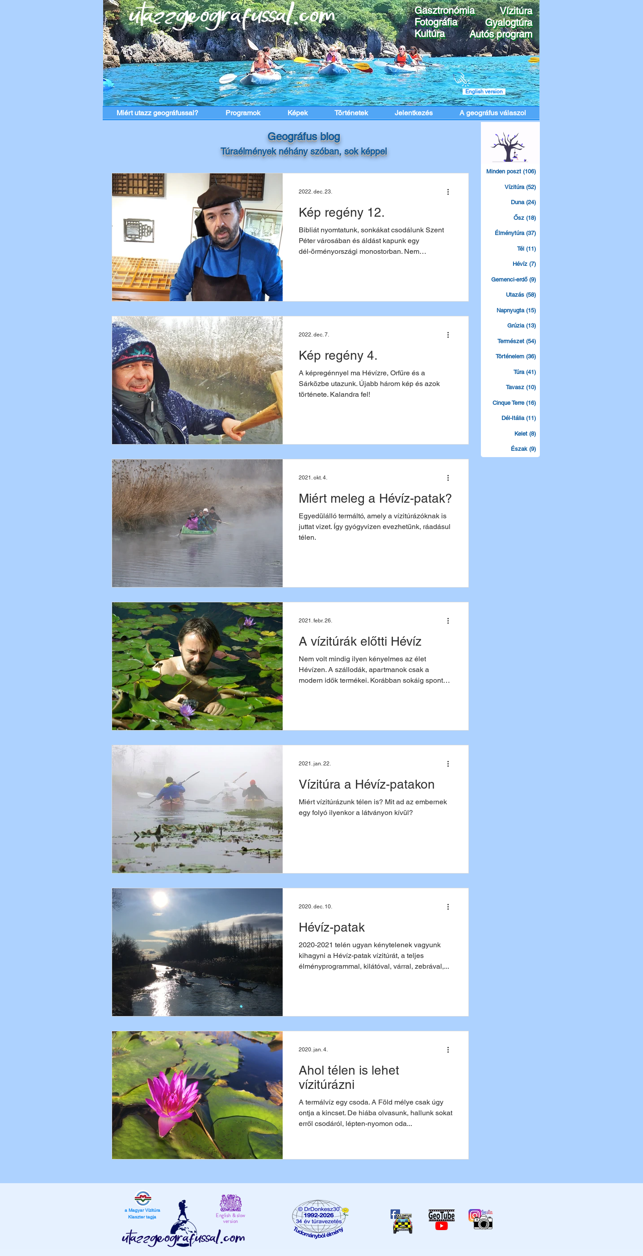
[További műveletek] (451, 191)
